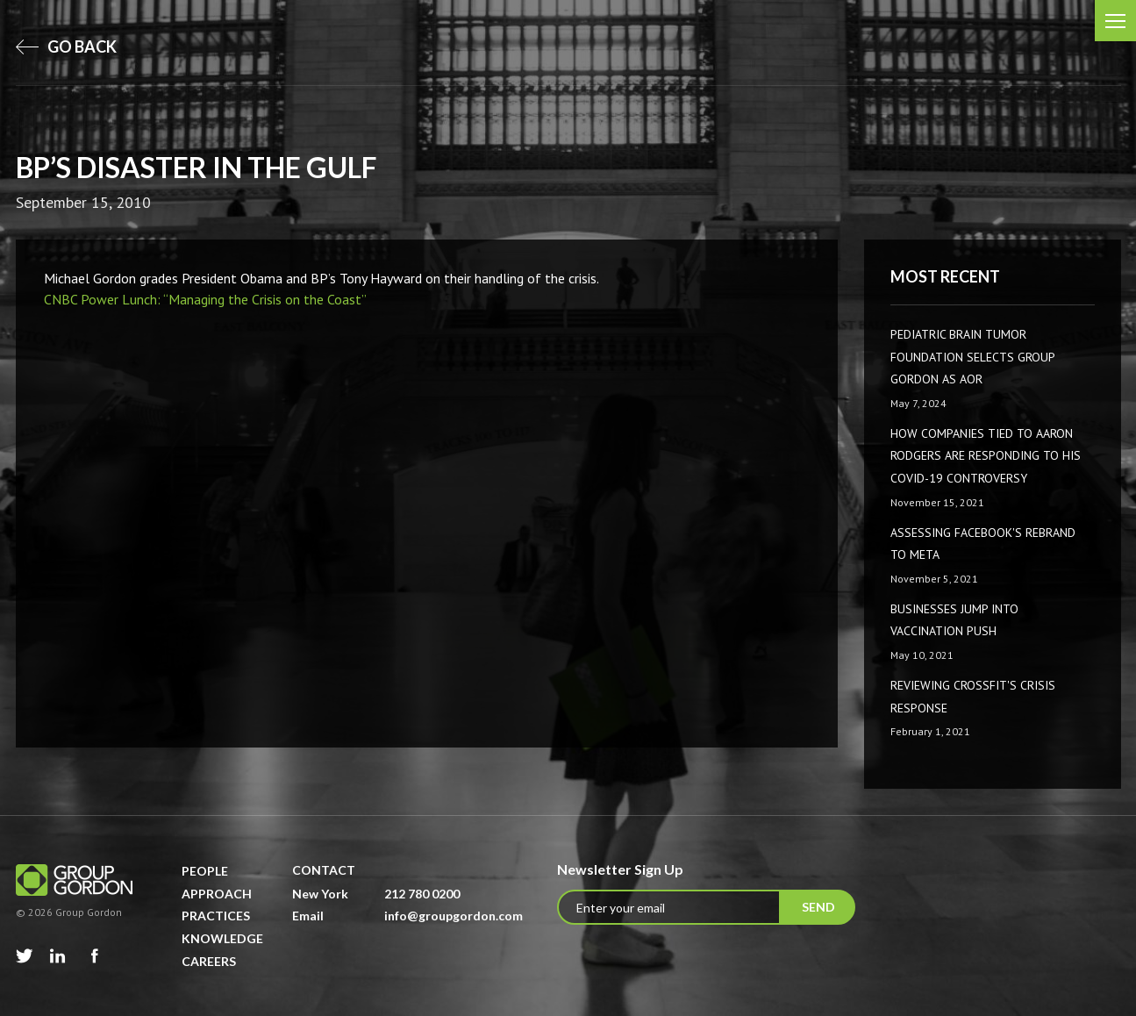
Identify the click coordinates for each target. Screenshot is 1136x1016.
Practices (216, 915)
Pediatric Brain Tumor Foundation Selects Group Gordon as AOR (972, 356)
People (205, 870)
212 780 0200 (422, 893)
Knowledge (222, 938)
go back (66, 46)
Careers (209, 961)
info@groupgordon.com (453, 915)
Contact (323, 869)
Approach (217, 893)
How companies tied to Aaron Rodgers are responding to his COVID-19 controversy (985, 456)
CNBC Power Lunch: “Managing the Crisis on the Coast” (205, 299)
